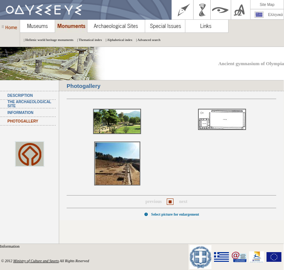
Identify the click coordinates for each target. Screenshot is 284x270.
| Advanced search (146, 40)
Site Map (267, 5)
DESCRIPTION (20, 95)
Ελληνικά (275, 15)
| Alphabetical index (117, 40)
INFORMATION (20, 113)
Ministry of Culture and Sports (36, 261)
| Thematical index (87, 40)
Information (10, 246)
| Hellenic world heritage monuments (46, 40)
